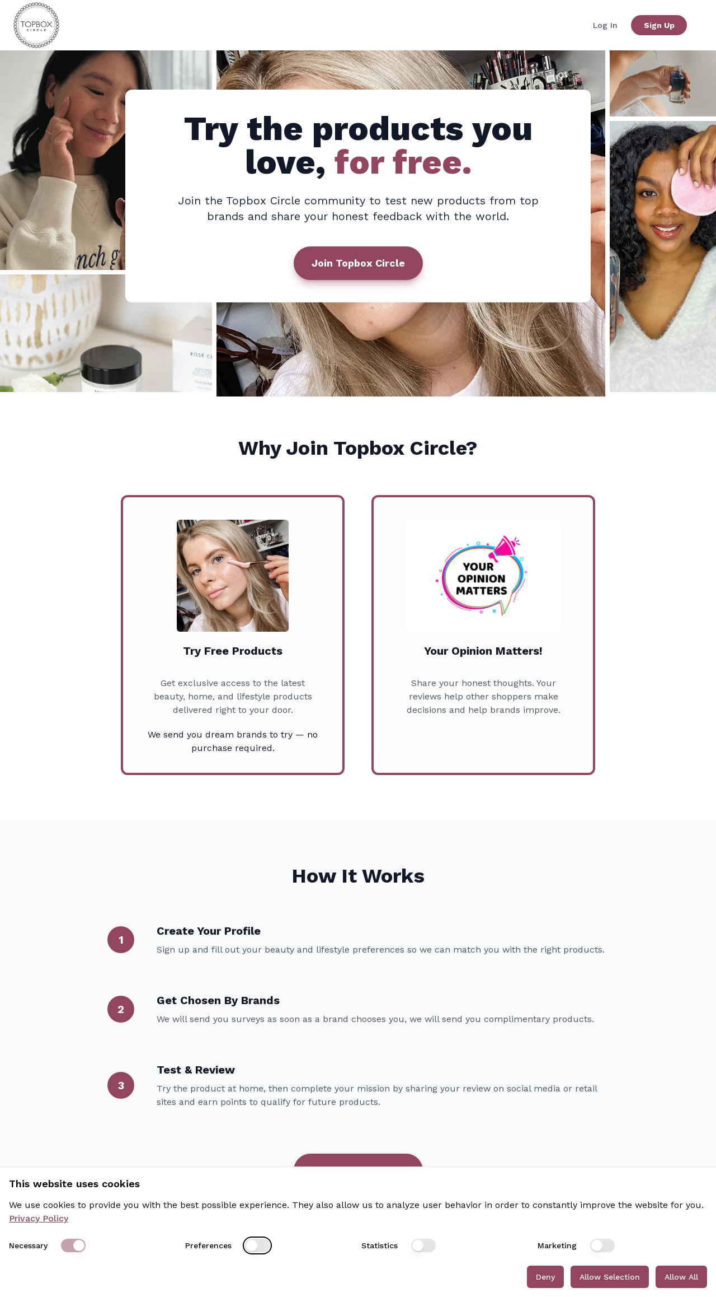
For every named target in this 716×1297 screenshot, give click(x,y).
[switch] (73, 1245)
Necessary (28, 1245)
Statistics (379, 1245)
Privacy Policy (38, 1218)
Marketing (557, 1245)
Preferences (208, 1245)
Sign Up (659, 25)
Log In (605, 25)
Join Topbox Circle (358, 263)
